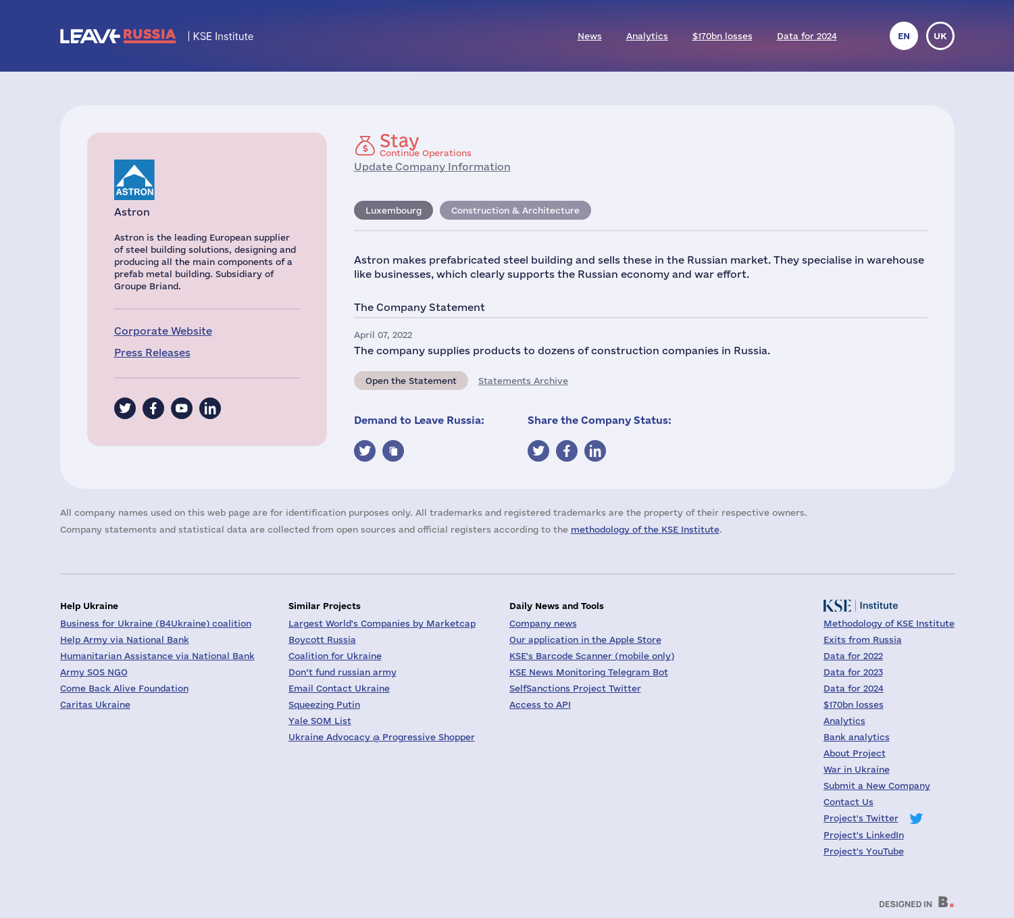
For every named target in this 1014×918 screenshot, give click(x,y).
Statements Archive (523, 380)
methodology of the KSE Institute (645, 529)
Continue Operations (426, 144)
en (904, 36)
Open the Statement (411, 380)
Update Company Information (432, 166)
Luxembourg (393, 210)
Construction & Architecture (515, 210)
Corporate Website (163, 331)
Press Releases (152, 352)
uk (940, 36)
